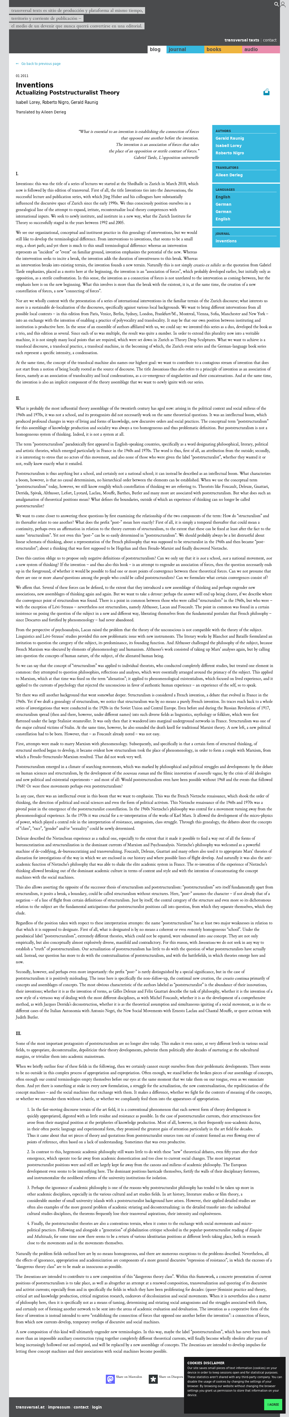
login (97, 1407)
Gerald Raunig (230, 138)
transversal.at (30, 1407)
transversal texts (242, 40)
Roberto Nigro (230, 153)
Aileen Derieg (229, 175)
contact (270, 40)
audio (251, 49)
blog (155, 49)
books (213, 49)
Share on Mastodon (124, 1379)
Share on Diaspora (166, 1379)
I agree (273, 1404)
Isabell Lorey (229, 145)
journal (177, 49)
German (223, 204)
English (223, 219)
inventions (226, 241)
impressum (59, 1407)
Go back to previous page (41, 63)
